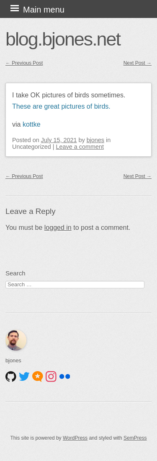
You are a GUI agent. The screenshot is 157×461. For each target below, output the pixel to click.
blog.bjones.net (62, 38)
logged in (58, 227)
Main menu (43, 9)
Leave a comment (80, 146)
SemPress (135, 438)
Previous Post (24, 63)
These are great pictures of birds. (61, 106)
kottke (32, 124)
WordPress (75, 438)
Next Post (138, 63)
